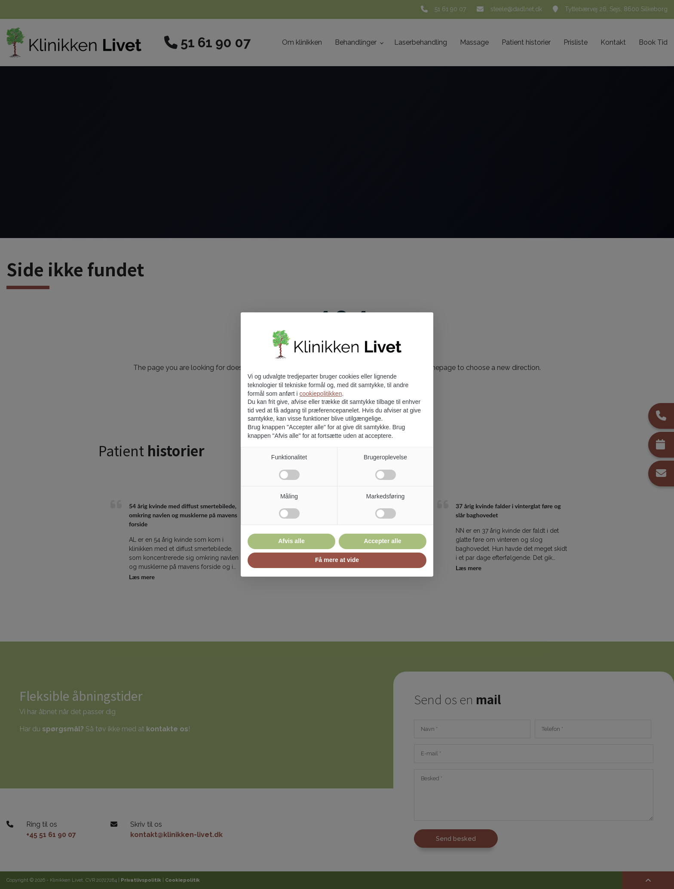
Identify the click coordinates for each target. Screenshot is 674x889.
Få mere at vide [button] (337, 559)
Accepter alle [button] (382, 541)
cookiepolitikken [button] (321, 393)
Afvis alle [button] (291, 541)
